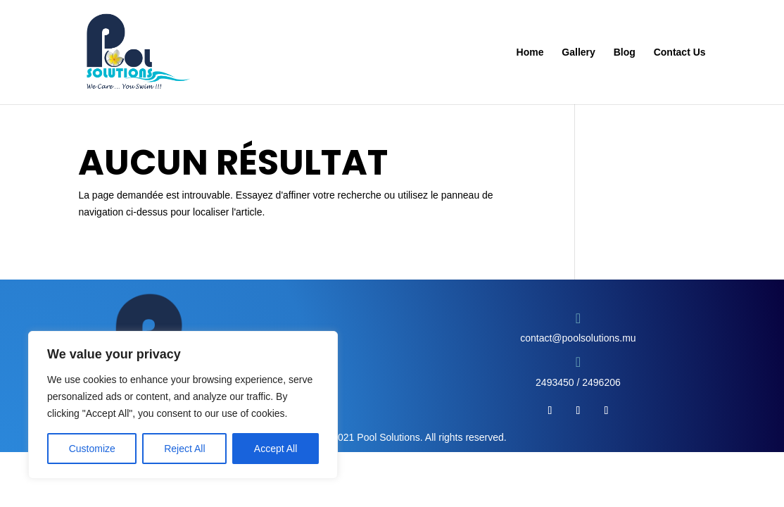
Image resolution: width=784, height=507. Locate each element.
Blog (625, 52)
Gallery (578, 52)
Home (530, 52)
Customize (92, 448)
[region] (183, 405)
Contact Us (680, 52)
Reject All (184, 448)
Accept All (275, 448)
